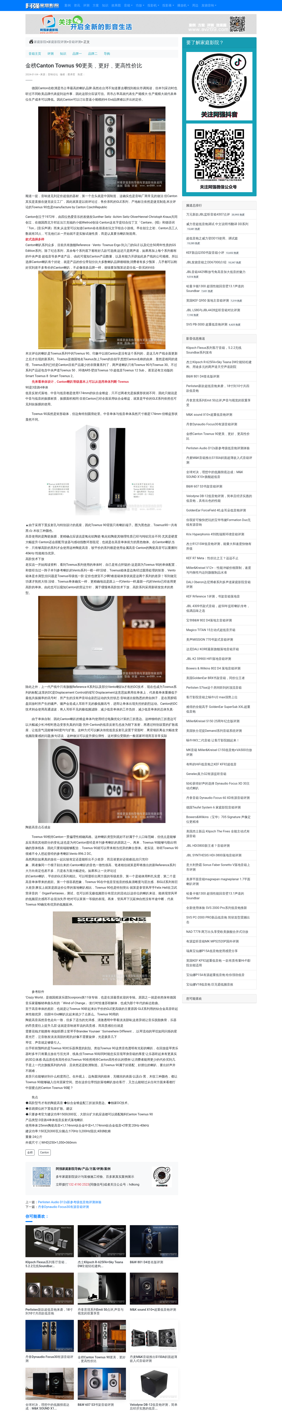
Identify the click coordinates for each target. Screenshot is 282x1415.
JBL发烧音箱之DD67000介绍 (206, 262)
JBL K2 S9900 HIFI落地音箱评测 (208, 659)
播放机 (182, 5)
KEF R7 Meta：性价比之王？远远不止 (212, 558)
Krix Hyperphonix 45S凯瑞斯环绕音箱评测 (215, 534)
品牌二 (93, 53)
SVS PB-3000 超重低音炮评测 (206, 324)
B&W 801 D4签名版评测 (202, 376)
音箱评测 (75, 42)
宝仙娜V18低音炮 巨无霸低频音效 (209, 984)
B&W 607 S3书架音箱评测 (204, 486)
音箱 (127, 5)
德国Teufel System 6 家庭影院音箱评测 (213, 807)
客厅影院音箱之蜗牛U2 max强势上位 (212, 697)
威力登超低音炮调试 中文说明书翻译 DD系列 (217, 224)
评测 (86, 5)
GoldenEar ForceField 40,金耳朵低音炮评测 (216, 510)
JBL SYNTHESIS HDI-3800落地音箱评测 (213, 855)
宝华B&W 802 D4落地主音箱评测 (209, 620)
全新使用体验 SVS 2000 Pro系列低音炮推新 (216, 908)
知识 (105, 5)
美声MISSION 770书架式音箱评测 (209, 639)
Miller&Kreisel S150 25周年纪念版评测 (213, 721)
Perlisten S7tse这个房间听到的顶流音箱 (214, 687)
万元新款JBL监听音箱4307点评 (208, 214)
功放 (139, 5)
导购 (107, 53)
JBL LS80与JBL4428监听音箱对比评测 (213, 310)
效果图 (116, 5)
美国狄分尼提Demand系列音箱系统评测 (214, 731)
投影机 (152, 5)
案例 (67, 5)
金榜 (30, 1152)
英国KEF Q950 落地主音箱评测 (207, 300)
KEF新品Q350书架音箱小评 (205, 253)
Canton (44, 1152)
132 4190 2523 (78, 1184)
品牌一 (77, 53)
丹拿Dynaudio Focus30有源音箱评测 (63, 1207)
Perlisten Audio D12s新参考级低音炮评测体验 (69, 1202)
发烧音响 (208, 5)
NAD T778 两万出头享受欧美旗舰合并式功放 (217, 932)
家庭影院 (37, 42)
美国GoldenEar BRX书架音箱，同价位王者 (215, 678)
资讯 (77, 5)
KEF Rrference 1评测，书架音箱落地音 (213, 596)
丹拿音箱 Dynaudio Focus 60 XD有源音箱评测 (218, 798)
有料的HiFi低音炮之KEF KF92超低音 (211, 764)
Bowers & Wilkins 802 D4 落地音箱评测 (213, 668)
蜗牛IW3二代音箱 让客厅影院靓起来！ (213, 740)
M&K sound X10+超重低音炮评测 (209, 414)
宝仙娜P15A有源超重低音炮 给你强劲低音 (215, 975)
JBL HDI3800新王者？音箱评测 (208, 846)
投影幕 (167, 5)
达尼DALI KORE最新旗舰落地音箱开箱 (212, 649)
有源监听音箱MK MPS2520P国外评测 (212, 941)
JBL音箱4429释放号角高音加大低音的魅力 (216, 272)
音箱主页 (35, 53)
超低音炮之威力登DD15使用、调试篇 (212, 238)
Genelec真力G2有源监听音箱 (206, 774)
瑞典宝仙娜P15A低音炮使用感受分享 (212, 951)
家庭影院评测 (57, 42)
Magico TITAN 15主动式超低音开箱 (210, 630)
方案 (96, 5)
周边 (195, 5)
